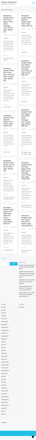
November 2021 (5, 330)
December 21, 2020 (5, 227)
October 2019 (4, 402)
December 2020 (5, 362)
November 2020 (5, 365)
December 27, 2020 (5, 84)
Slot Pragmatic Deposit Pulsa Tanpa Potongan (26, 154)
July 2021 (3, 342)
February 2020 (4, 391)
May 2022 (3, 313)
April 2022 (3, 316)
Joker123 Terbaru (7, 107)
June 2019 (3, 414)
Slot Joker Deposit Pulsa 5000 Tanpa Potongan (26, 207)
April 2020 (3, 385)
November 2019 (5, 399)
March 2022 (4, 318)
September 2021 (5, 336)
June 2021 (3, 344)
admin (11, 35)
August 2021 (4, 339)
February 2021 (4, 356)
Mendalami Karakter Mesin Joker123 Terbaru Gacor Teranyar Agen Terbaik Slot (27, 281)
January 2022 (4, 324)
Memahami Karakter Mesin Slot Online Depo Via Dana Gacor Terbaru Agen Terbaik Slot (8, 74)
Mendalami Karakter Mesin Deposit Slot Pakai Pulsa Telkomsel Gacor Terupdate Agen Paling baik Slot (8, 215)
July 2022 (3, 307)
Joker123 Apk (24, 102)
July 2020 (3, 376)
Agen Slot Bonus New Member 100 (26, 252)
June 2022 (3, 310)
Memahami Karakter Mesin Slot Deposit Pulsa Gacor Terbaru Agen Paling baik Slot (27, 222)
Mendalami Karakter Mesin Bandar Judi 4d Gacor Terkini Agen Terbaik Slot (8, 166)
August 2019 (4, 408)
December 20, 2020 (23, 230)
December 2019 (5, 396)
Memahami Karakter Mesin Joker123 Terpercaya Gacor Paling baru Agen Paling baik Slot (27, 294)
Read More (5, 55)
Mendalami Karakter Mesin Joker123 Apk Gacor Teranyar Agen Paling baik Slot (27, 267)
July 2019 (3, 411)
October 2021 (4, 333)
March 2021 (4, 353)
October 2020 (4, 368)
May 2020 (3, 382)
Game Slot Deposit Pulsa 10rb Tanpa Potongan (8, 198)
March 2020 (4, 388)
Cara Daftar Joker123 (8, 250)
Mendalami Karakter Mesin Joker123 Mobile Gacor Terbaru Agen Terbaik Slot (8, 120)
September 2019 (5, 405)
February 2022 (4, 321)
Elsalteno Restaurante (9, 2)
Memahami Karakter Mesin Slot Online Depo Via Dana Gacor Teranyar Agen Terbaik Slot (25, 288)
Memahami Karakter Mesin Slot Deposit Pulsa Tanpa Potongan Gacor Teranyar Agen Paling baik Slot (26, 69)
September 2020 (5, 370)
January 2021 (4, 359)
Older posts (3, 258)
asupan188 (3, 422)
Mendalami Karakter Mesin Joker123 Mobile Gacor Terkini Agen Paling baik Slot (27, 21)
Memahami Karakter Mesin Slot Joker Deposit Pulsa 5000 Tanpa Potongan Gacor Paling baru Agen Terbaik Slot (26, 172)
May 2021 (3, 347)
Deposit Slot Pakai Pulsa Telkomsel (8, 59)
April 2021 (3, 350)
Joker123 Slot (24, 52)
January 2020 (4, 394)
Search (13, 263)
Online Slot (5, 38)
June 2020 (3, 379)
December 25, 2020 (23, 130)
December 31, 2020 (5, 35)
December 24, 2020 (5, 129)
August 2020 (4, 373)
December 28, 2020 (23, 29)
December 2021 (5, 327)
